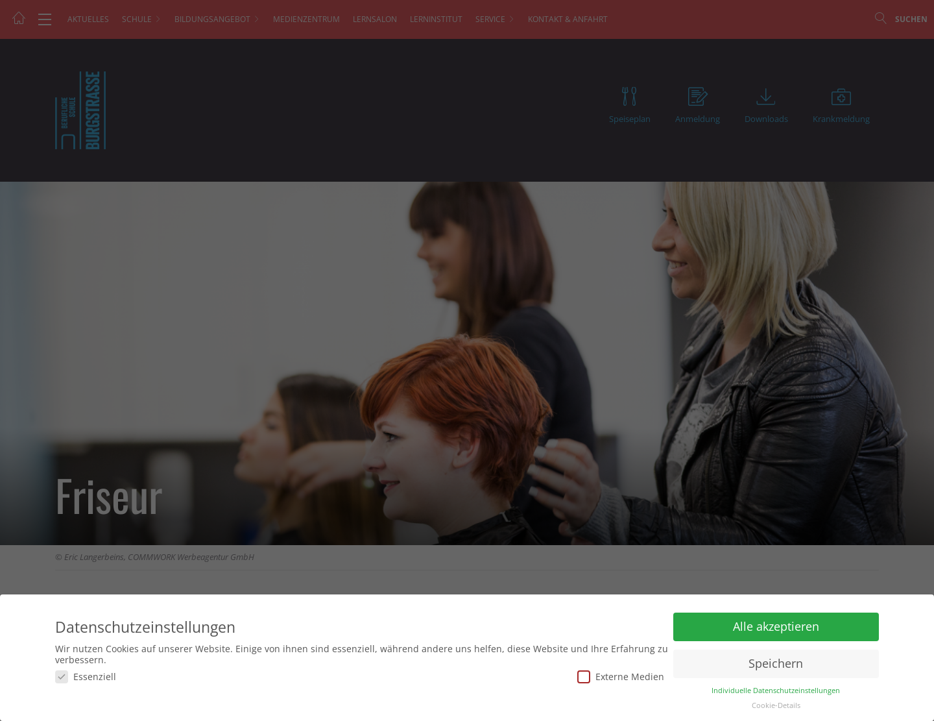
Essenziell (85, 676)
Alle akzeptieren (776, 626)
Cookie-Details (776, 705)
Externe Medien (620, 676)
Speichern (775, 663)
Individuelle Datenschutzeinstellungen (776, 690)
